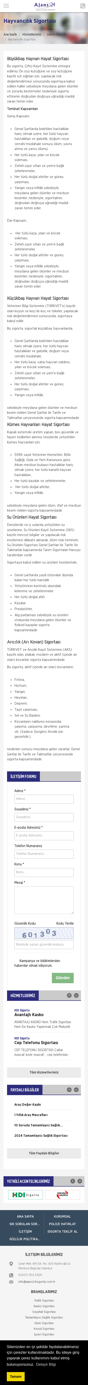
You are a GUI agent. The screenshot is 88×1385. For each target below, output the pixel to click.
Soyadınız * (22, 809)
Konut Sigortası (44, 1328)
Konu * (19, 864)
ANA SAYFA (25, 1216)
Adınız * (19, 791)
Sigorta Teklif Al (62, 1231)
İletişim (25, 1231)
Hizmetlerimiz (31, 34)
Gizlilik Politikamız (26, 1239)
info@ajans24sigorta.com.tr (36, 1281)
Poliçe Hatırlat (62, 1224)
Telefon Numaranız (28, 846)
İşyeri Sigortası (44, 1334)
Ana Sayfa (10, 34)
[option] (44, 1020)
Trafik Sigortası (44, 1300)
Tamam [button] (15, 1376)
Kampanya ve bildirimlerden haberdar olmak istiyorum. (37, 963)
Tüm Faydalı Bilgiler (44, 1153)
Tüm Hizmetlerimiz (44, 1072)
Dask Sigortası (44, 1323)
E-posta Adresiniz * (28, 827)
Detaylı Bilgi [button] (46, 1364)
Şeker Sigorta (56, 34)
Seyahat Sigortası (44, 1312)
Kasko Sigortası (44, 1306)
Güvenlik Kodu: (44, 923)
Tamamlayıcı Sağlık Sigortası (44, 1317)
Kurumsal (62, 1216)
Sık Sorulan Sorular (26, 1224)
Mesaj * (19, 882)
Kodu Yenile (65, 923)
